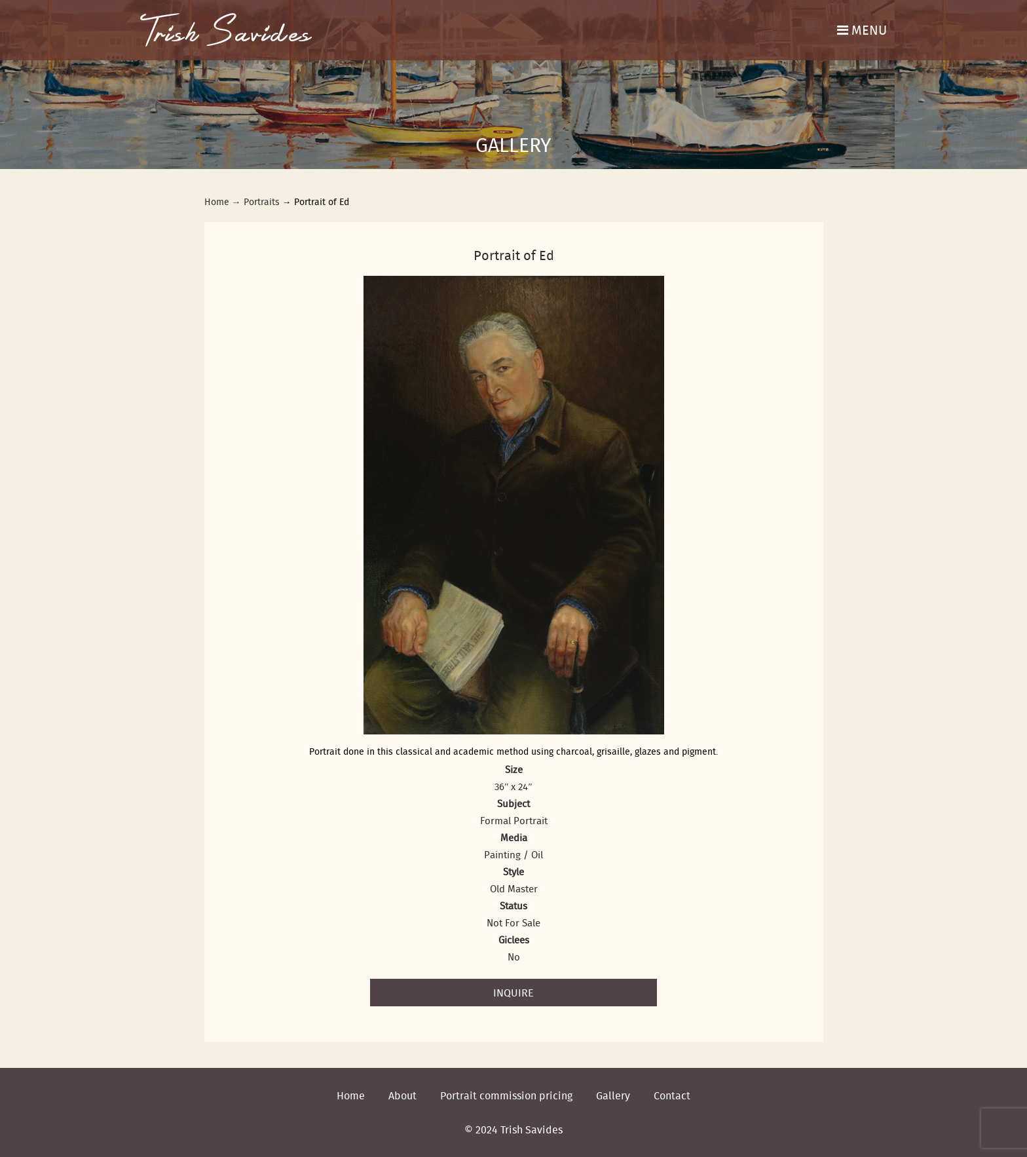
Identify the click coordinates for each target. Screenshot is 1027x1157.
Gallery (613, 1095)
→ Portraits (256, 201)
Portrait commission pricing (506, 1095)
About (402, 1095)
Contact (672, 1095)
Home (216, 201)
